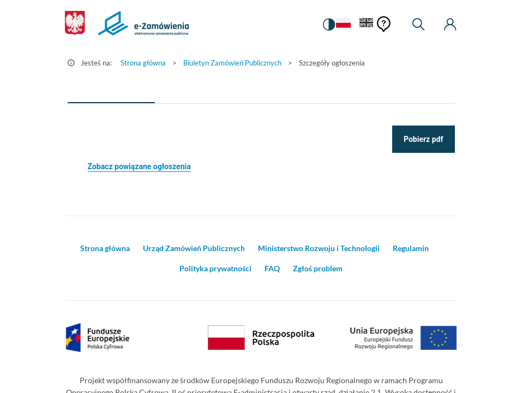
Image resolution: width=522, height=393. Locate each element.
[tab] (111, 90)
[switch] (329, 24)
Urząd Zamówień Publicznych (194, 248)
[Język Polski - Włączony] (343, 24)
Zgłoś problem (318, 268)
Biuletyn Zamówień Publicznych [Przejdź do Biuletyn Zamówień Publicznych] (232, 62)
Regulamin (411, 248)
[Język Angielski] (366, 24)
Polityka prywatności (215, 268)
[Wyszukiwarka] (418, 24)
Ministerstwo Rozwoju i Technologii (319, 248)
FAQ (272, 268)
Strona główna (105, 248)
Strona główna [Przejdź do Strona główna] (143, 62)
